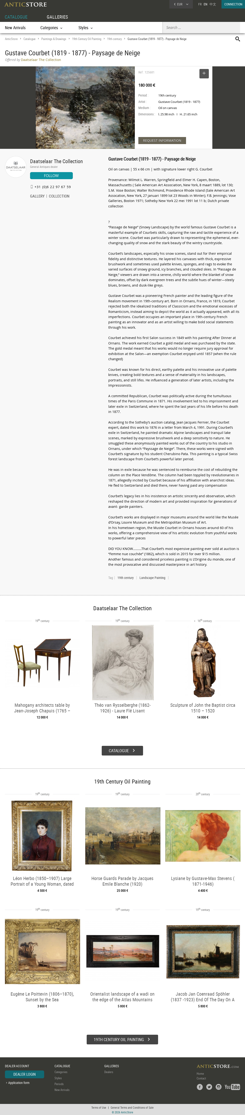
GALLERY (37, 196)
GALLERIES (57, 17)
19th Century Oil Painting (86, 39)
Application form (19, 1082)
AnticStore (11, 39)
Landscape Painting (152, 577)
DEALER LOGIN (24, 1073)
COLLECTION (59, 196)
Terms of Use (98, 1107)
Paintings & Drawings (53, 39)
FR (200, 4)
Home (200, 1073)
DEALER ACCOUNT (17, 1065)
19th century (114, 39)
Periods (59, 1083)
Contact (201, 1078)
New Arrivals (15, 27)
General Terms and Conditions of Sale (132, 1107)
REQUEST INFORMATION (162, 140)
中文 (213, 4)
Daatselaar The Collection (56, 161)
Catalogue (29, 39)
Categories (60, 1071)
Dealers (108, 1071)
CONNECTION (233, 4)
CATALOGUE (16, 17)
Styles (58, 1077)
